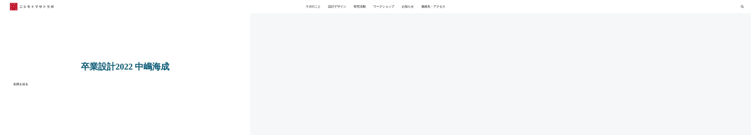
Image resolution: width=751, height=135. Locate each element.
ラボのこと (313, 6)
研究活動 (360, 6)
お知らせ (408, 6)
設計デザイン (337, 6)
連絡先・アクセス (433, 6)
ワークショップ (383, 6)
